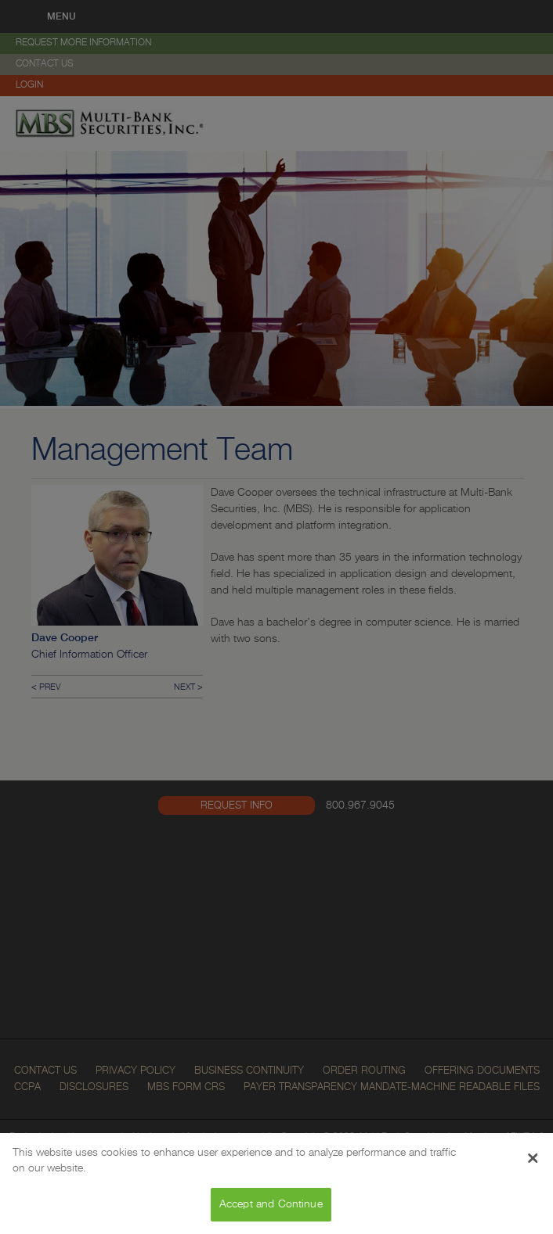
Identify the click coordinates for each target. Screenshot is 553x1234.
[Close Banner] (533, 1158)
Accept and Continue (271, 1204)
